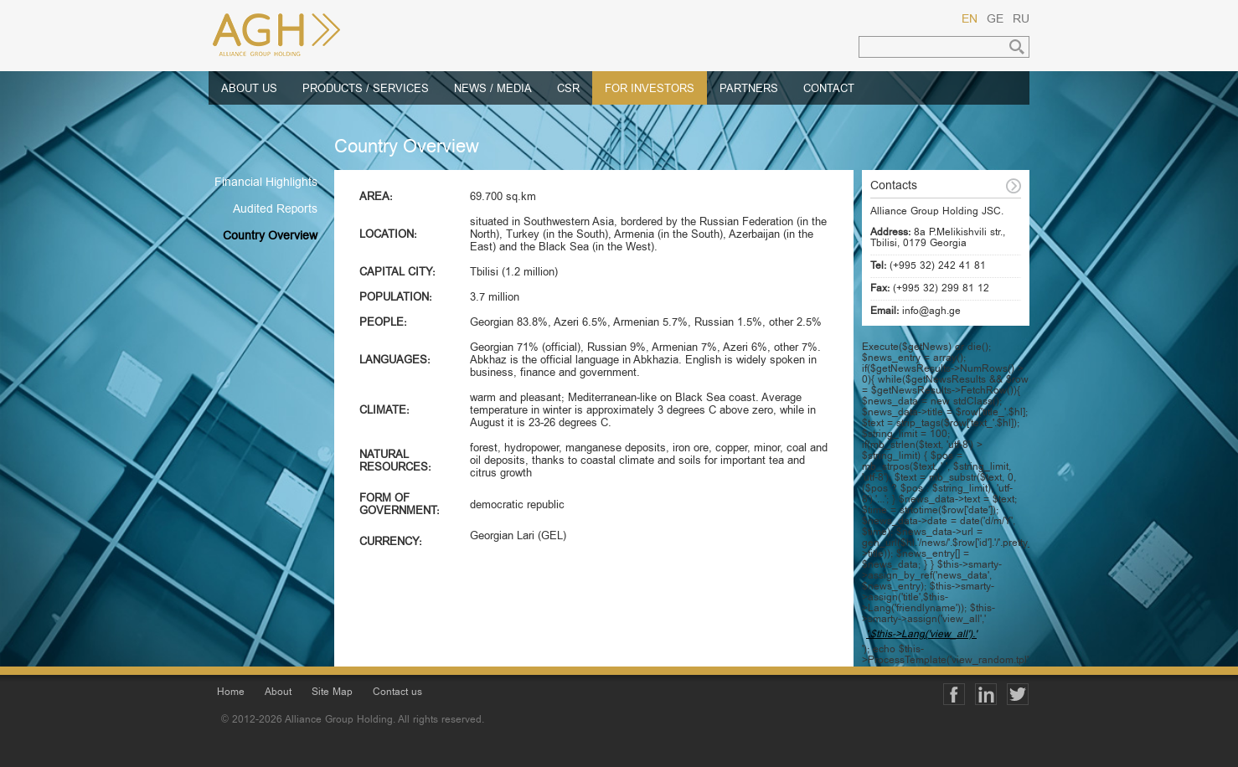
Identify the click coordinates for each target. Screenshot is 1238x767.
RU (1021, 20)
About (278, 692)
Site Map (332, 692)
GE (995, 20)
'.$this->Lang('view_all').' (921, 635)
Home (231, 692)
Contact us (397, 692)
